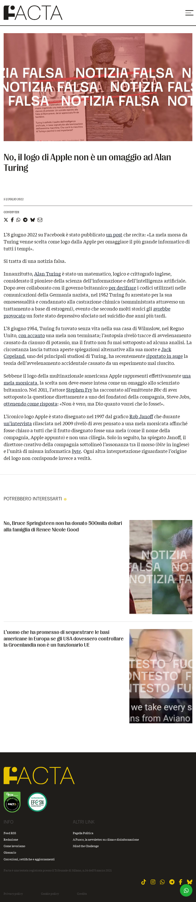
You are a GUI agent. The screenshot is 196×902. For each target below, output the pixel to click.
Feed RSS (10, 833)
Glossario (10, 852)
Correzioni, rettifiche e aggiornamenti (29, 859)
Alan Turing (47, 274)
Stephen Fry (79, 390)
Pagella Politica (83, 833)
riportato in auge (164, 356)
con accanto (31, 335)
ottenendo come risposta (30, 404)
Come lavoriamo (14, 846)
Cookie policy (50, 894)
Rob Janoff (141, 416)
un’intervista (18, 423)
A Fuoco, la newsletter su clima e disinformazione (106, 839)
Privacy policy (13, 894)
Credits (82, 894)
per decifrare (122, 288)
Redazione (11, 839)
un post (114, 235)
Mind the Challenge (86, 846)
